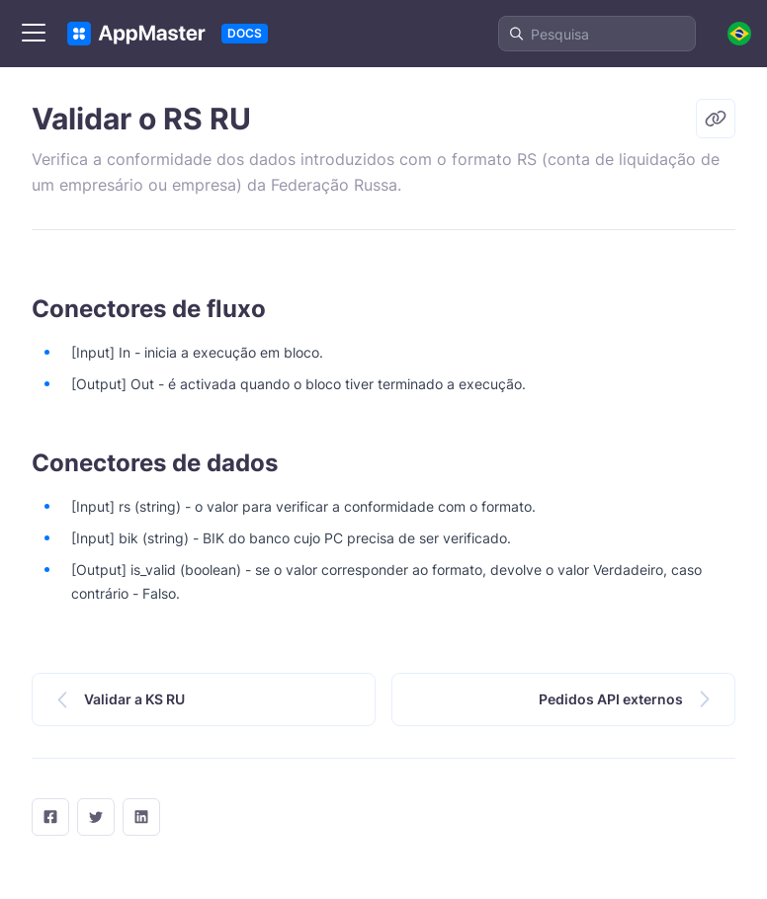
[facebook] (50, 817)
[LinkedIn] (141, 817)
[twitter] (96, 817)
